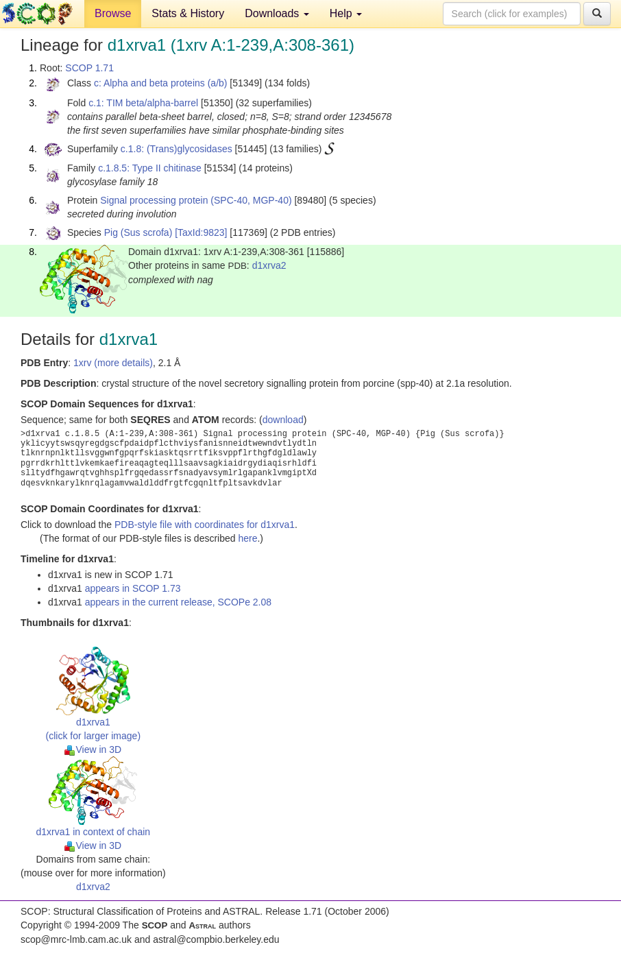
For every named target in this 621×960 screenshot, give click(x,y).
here (247, 538)
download (283, 419)
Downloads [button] (277, 13)
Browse (113, 13)
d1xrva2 (269, 265)
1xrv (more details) (113, 362)
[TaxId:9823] (201, 232)
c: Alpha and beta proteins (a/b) (161, 82)
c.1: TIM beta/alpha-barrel (143, 102)
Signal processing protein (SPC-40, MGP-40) (195, 200)
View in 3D (92, 749)
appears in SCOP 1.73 (133, 588)
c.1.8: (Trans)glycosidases (176, 148)
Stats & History (187, 13)
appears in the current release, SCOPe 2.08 (178, 602)
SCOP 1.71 (89, 67)
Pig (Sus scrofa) (138, 232)
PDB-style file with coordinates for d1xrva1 (204, 524)
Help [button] (346, 13)
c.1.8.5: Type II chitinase (150, 168)
